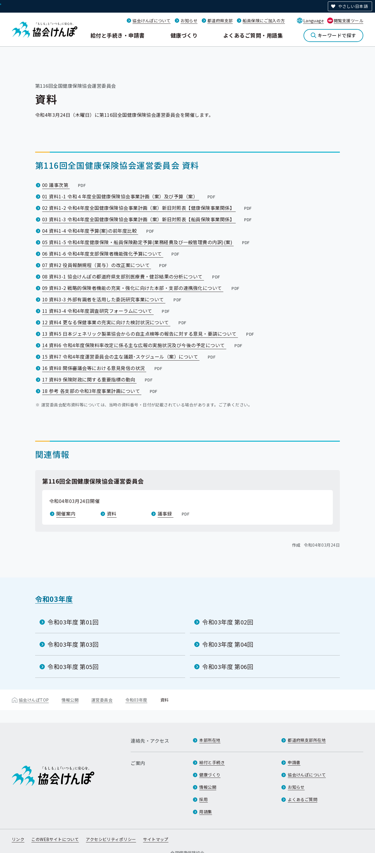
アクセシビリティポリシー (111, 839)
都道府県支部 (220, 20)
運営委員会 (101, 700)
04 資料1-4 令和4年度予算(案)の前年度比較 (99, 230)
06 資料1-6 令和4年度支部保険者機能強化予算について (111, 253)
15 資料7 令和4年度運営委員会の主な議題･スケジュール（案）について (129, 356)
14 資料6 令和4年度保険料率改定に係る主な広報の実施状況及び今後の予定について (142, 345)
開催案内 (66, 513)
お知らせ (188, 20)
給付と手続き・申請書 (118, 35)
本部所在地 (209, 740)
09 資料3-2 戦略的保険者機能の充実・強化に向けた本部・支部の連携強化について (141, 287)
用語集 (205, 812)
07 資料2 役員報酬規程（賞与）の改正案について (105, 264)
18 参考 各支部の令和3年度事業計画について (100, 390)
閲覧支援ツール (348, 20)
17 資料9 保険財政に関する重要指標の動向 (98, 379)
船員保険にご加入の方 (264, 20)
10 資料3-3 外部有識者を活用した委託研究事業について (112, 299)
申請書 (294, 762)
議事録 (174, 513)
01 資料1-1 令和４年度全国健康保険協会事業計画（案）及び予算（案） (129, 196)
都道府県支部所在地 (307, 740)
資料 (112, 513)
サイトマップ (155, 839)
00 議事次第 (64, 184)
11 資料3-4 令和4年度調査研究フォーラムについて (106, 310)
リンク (18, 839)
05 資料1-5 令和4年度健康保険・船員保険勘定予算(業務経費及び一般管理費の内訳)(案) (146, 242)
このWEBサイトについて (55, 839)
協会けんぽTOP (34, 700)
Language (313, 20)
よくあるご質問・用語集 (253, 35)
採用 (203, 799)
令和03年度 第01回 (73, 622)
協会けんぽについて (151, 20)
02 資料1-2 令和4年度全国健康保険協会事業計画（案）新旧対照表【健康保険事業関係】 (147, 207)
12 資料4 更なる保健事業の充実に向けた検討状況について (115, 322)
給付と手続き (212, 762)
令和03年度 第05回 (73, 666)
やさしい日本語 (353, 6)
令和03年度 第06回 (227, 666)
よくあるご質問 (302, 799)
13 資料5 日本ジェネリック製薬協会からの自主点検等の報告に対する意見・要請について (148, 333)
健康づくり (184, 35)
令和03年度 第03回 (73, 644)
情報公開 (70, 700)
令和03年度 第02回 (227, 622)
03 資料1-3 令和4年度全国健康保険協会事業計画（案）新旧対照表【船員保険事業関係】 (147, 219)
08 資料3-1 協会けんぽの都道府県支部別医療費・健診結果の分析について (131, 276)
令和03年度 (54, 599)
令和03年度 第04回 (227, 644)
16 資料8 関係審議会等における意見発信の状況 (102, 367)
